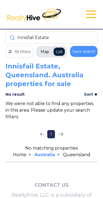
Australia (44, 154)
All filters (19, 51)
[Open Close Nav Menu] (91, 14)
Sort (91, 94)
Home (19, 154)
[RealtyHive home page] (36, 14)
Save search (83, 51)
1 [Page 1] (51, 134)
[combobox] (51, 38)
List (59, 51)
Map (45, 51)
